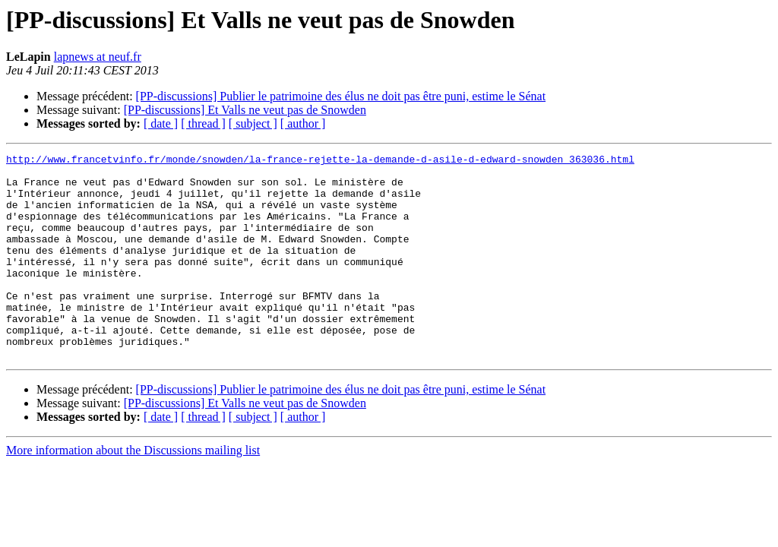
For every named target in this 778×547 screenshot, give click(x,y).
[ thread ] (203, 123)
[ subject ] (253, 123)
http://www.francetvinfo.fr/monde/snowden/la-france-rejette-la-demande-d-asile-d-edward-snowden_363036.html (320, 161)
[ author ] (303, 123)
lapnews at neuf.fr (97, 56)
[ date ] (161, 123)
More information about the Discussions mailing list (133, 491)
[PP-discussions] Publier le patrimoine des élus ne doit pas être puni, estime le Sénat (341, 96)
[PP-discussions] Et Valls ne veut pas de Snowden (245, 109)
